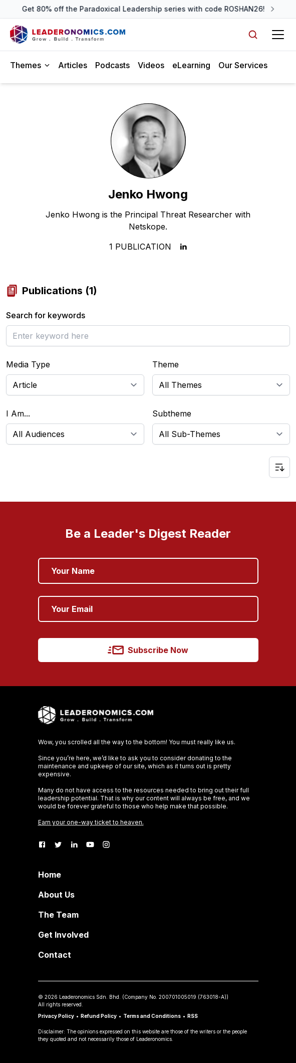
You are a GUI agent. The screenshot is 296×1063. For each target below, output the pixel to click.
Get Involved (63, 935)
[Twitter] (58, 844)
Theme (165, 364)
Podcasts (112, 65)
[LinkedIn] (74, 844)
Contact (54, 955)
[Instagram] (106, 844)
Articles (72, 65)
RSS (192, 1016)
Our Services (242, 65)
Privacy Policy (56, 1016)
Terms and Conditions (152, 1016)
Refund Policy (99, 1016)
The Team (58, 915)
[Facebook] (42, 844)
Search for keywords (45, 315)
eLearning (191, 65)
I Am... (18, 413)
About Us (56, 895)
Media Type (28, 364)
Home (49, 875)
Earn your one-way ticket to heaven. (91, 822)
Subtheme (171, 413)
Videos (151, 65)
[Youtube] (90, 844)
